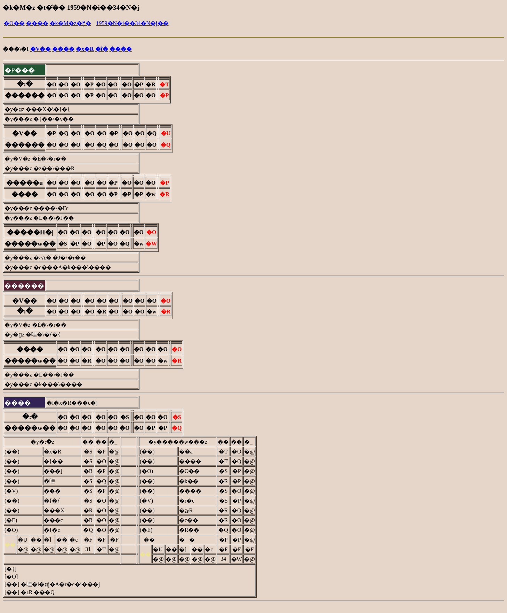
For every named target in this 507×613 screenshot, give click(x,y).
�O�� (14, 23)
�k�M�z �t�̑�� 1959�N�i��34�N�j (71, 7)
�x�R (85, 49)
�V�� (40, 49)
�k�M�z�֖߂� (70, 23)
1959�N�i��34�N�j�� (132, 23)
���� (37, 23)
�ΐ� (101, 49)
